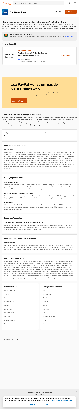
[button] (75, 3)
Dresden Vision (9, 313)
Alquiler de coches (49, 316)
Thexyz (6, 294)
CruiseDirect (8, 309)
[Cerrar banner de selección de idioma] (76, 391)
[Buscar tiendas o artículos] (38, 3)
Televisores (46, 298)
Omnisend (7, 324)
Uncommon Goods (10, 298)
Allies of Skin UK (9, 302)
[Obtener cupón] (65, 56)
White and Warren (10, 320)
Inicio (3, 339)
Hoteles (45, 302)
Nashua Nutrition (9, 290)
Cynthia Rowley (9, 305)
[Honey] (6, 3)
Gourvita (7, 316)
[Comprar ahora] (71, 12)
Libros (45, 320)
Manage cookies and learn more (61, 400)
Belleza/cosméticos (49, 324)
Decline (32, 404)
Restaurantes (47, 294)
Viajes (45, 305)
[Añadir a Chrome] (19, 100)
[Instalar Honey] (68, 36)
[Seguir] (58, 12)
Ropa (44, 313)
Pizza (44, 290)
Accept (47, 404)
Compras (46, 309)
